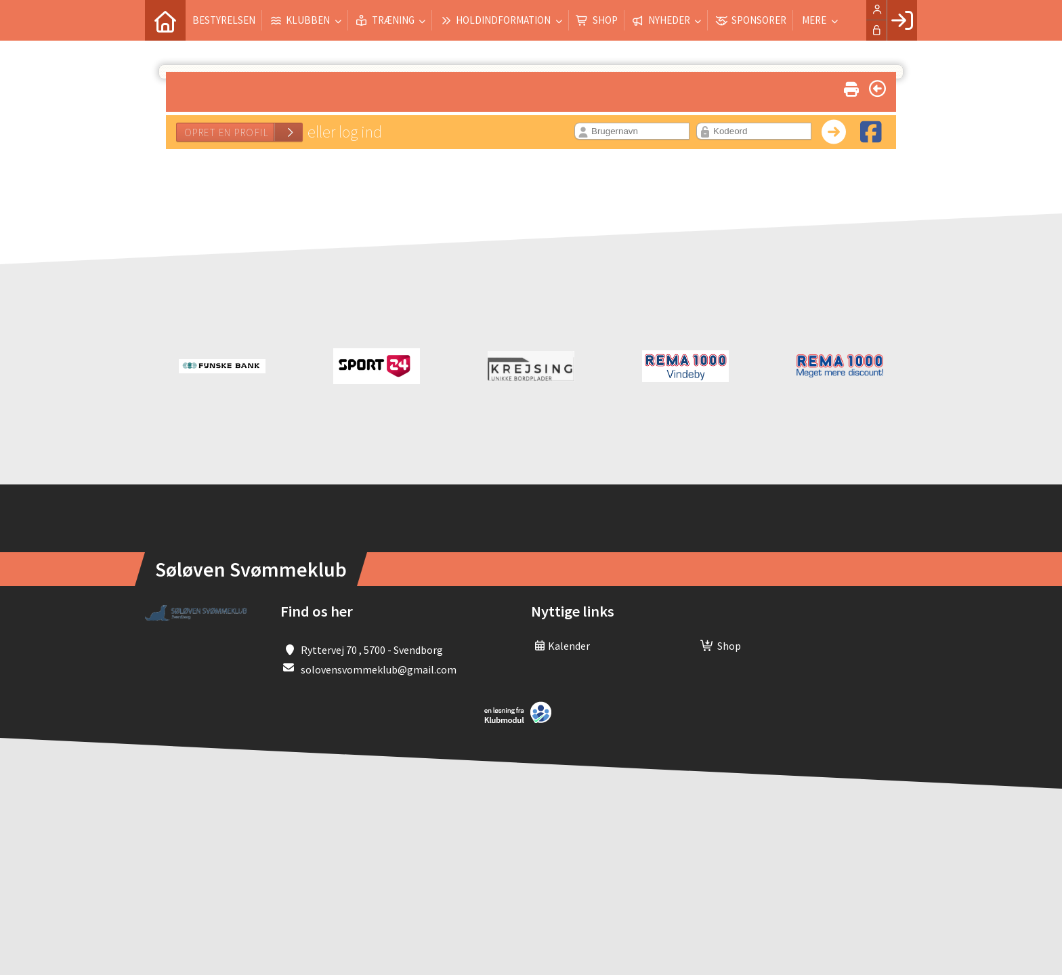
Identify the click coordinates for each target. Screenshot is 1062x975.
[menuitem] (165, 20)
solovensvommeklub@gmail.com (378, 669)
